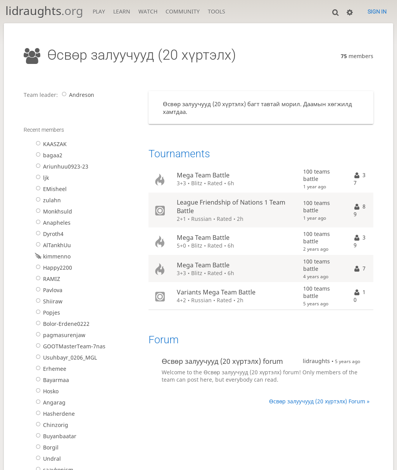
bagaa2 (47, 155)
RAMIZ (46, 278)
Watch (147, 11)
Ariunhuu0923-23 (60, 166)
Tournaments (179, 154)
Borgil (45, 447)
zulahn (46, 200)
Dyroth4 (48, 234)
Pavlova (47, 290)
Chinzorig (50, 425)
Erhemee (49, 368)
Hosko (45, 391)
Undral (46, 458)
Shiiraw (47, 301)
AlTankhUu (52, 245)
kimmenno (51, 256)
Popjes (46, 312)
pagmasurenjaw (59, 335)
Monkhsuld (52, 211)
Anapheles (51, 222)
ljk (40, 177)
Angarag (49, 402)
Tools (216, 11)
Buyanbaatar (54, 436)
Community (183, 11)
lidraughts (44, 11)
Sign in (377, 12)
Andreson (76, 94)
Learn (121, 11)
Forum (163, 340)
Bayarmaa (51, 380)
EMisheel (49, 189)
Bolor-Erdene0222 (61, 323)
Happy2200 (52, 267)
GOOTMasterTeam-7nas (69, 346)
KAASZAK (49, 144)
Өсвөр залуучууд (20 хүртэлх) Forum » (319, 401)
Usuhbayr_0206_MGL (65, 357)
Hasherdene (53, 413)
